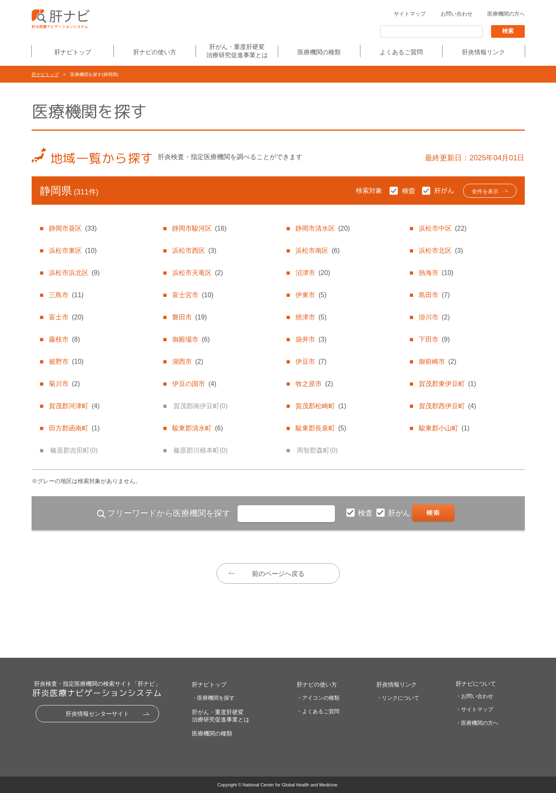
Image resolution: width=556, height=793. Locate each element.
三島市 (66, 294)
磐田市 (189, 317)
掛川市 (434, 317)
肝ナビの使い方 (154, 52)
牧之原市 (314, 383)
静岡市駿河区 (199, 228)
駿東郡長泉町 (320, 428)
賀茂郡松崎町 (320, 405)
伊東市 (311, 294)
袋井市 (311, 339)
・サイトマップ (474, 709)
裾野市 (66, 361)
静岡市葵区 (73, 228)
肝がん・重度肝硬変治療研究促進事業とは (237, 50)
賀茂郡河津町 (74, 405)
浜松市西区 (194, 250)
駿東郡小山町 (444, 428)
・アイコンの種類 (318, 698)
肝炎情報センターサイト (97, 713)
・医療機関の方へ (477, 723)
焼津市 (311, 317)
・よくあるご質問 (318, 711)
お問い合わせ (457, 14)
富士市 (66, 317)
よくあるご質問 (401, 52)
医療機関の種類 (319, 52)
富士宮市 (192, 294)
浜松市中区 (442, 228)
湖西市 (187, 361)
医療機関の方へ (506, 14)
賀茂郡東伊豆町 (447, 383)
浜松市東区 (73, 250)
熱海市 (436, 272)
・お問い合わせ (474, 696)
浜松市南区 (317, 250)
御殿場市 (191, 339)
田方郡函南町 (74, 428)
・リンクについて (397, 698)
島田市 (434, 294)
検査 (366, 513)
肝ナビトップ (72, 52)
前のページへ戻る (278, 573)
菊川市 (64, 383)
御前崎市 (438, 361)
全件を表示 (485, 191)
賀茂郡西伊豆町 (447, 405)
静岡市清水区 (322, 228)
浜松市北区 (441, 250)
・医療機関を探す (213, 698)
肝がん (400, 513)
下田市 (434, 339)
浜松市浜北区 (74, 272)
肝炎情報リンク (483, 52)
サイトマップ (410, 14)
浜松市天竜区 (197, 272)
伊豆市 (311, 361)
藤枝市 (64, 339)
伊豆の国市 (194, 383)
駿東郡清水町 (197, 428)
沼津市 (312, 272)
